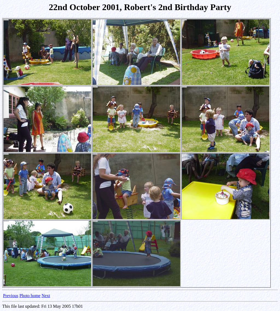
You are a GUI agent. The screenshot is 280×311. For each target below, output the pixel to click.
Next (46, 295)
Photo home (29, 295)
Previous (10, 295)
